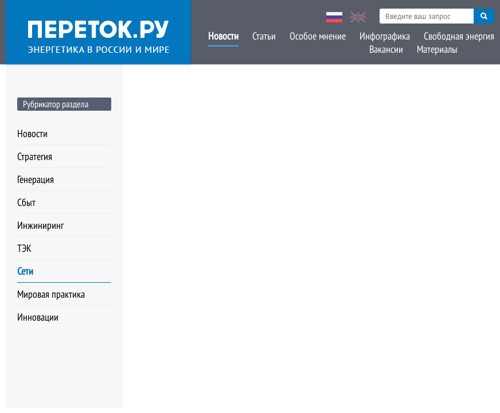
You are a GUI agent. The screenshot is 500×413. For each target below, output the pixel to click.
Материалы (437, 49)
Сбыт (26, 202)
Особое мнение (318, 35)
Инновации (37, 317)
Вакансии (386, 49)
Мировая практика (51, 294)
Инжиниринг (40, 225)
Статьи (264, 35)
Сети (25, 271)
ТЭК (24, 248)
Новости (223, 35)
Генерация (35, 179)
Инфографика (385, 35)
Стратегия (34, 156)
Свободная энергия (459, 35)
